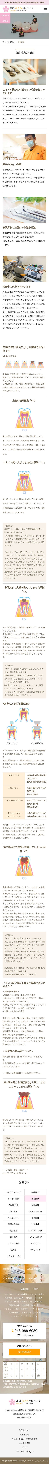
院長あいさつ (24, 1430)
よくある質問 (24, 1443)
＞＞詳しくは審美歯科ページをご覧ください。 (22, 1073)
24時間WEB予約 (24, 1352)
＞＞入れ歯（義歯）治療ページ (15, 1170)
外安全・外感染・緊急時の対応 (24, 1439)
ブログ (24, 1447)
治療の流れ (24, 1435)
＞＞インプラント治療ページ (14, 1173)
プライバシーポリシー (24, 1452)
